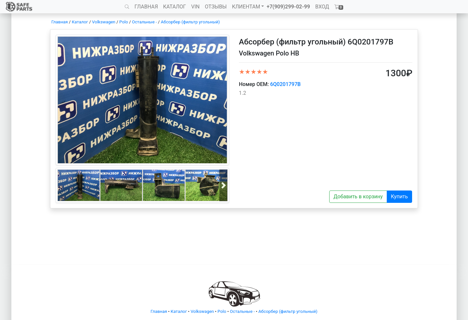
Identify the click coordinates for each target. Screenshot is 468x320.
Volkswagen (103, 21)
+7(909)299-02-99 (288, 7)
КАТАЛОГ (174, 7)
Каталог (80, 21)
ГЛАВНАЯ (146, 7)
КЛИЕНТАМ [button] (246, 7)
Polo (123, 21)
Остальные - (145, 21)
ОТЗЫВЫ (216, 7)
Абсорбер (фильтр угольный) (190, 21)
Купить (399, 196)
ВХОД (322, 7)
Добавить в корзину (358, 196)
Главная (59, 21)
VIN (195, 7)
